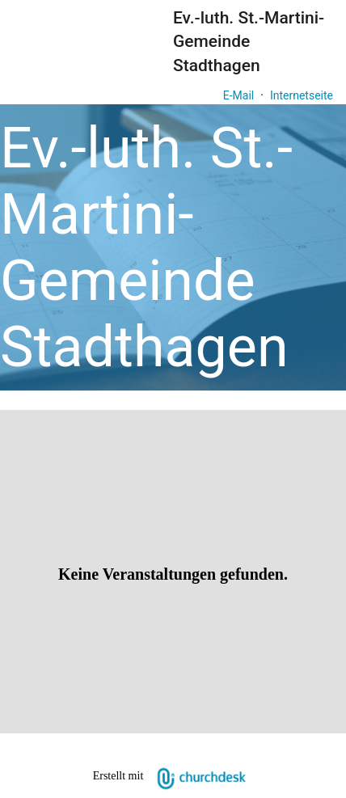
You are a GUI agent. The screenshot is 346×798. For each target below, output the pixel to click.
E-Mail (238, 95)
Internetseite (301, 95)
